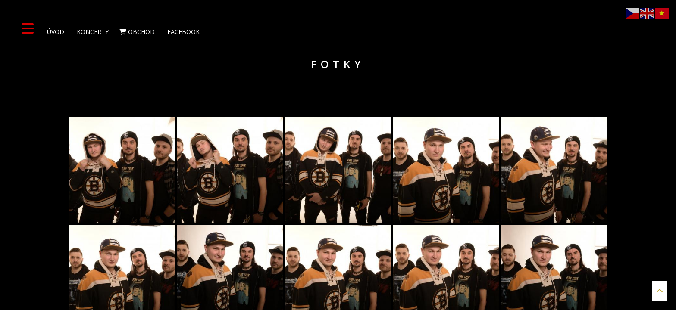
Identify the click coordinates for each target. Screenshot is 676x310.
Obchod (137, 32)
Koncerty (92, 32)
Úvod (54, 32)
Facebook (183, 32)
